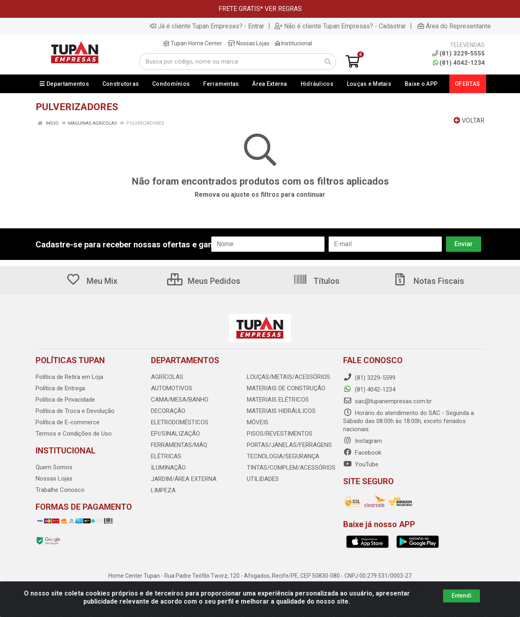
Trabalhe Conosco (60, 490)
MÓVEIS (257, 422)
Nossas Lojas (249, 43)
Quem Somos (54, 467)
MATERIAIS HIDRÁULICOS (281, 411)
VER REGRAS (283, 9)
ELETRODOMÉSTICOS (179, 422)
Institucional (293, 43)
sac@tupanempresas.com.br (387, 401)
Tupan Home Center (192, 43)
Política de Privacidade (65, 399)
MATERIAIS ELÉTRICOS (278, 399)
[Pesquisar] (327, 61)
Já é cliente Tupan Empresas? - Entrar (207, 26)
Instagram (362, 441)
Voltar (469, 120)
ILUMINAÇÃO (168, 467)
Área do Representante (454, 26)
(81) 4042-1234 (459, 62)
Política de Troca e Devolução (75, 411)
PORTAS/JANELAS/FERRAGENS (289, 445)
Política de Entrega (60, 388)
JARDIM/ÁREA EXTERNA (183, 479)
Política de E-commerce (68, 422)
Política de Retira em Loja (69, 377)
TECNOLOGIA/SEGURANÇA (283, 456)
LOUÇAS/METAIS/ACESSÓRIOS (288, 377)
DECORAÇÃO (168, 411)
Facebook (362, 452)
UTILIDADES (263, 479)
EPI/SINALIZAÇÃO (175, 433)
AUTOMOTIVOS (171, 388)
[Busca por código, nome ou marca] (229, 61)
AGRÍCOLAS (167, 377)
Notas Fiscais (428, 281)
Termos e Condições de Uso (74, 433)
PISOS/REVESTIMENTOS (279, 433)
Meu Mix (91, 281)
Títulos (316, 281)
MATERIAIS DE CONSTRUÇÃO (286, 388)
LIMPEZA (163, 490)
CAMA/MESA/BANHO (179, 399)
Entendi (461, 595)
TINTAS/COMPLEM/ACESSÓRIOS (291, 467)
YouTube (360, 464)
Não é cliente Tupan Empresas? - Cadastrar (340, 26)
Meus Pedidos (203, 281)
